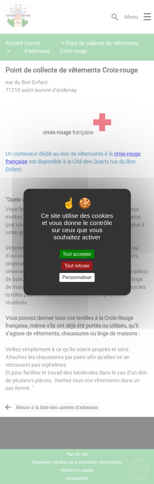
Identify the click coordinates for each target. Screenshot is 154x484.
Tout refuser (76, 265)
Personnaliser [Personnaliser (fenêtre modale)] (77, 277)
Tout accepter (76, 254)
